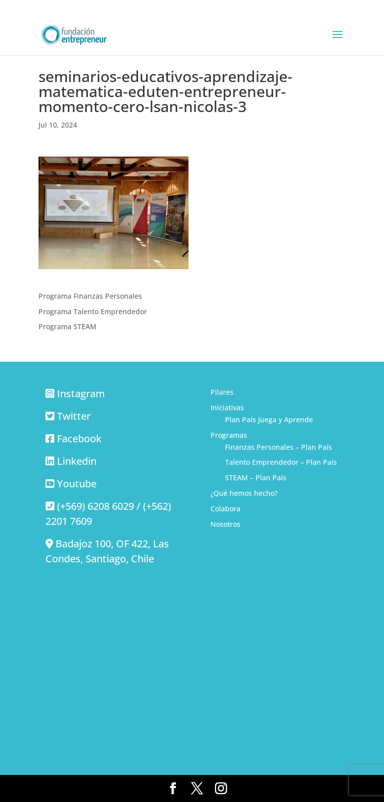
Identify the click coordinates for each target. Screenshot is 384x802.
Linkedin (76, 461)
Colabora (225, 508)
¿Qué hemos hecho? (244, 493)
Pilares (222, 392)
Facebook (79, 438)
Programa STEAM (67, 326)
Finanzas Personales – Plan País (278, 447)
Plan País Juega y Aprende (269, 419)
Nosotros (225, 524)
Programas (228, 435)
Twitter (73, 416)
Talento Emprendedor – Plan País (281, 462)
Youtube (76, 483)
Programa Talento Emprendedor (92, 311)
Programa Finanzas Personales (90, 296)
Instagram (81, 393)
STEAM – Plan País (255, 477)
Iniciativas (227, 407)
